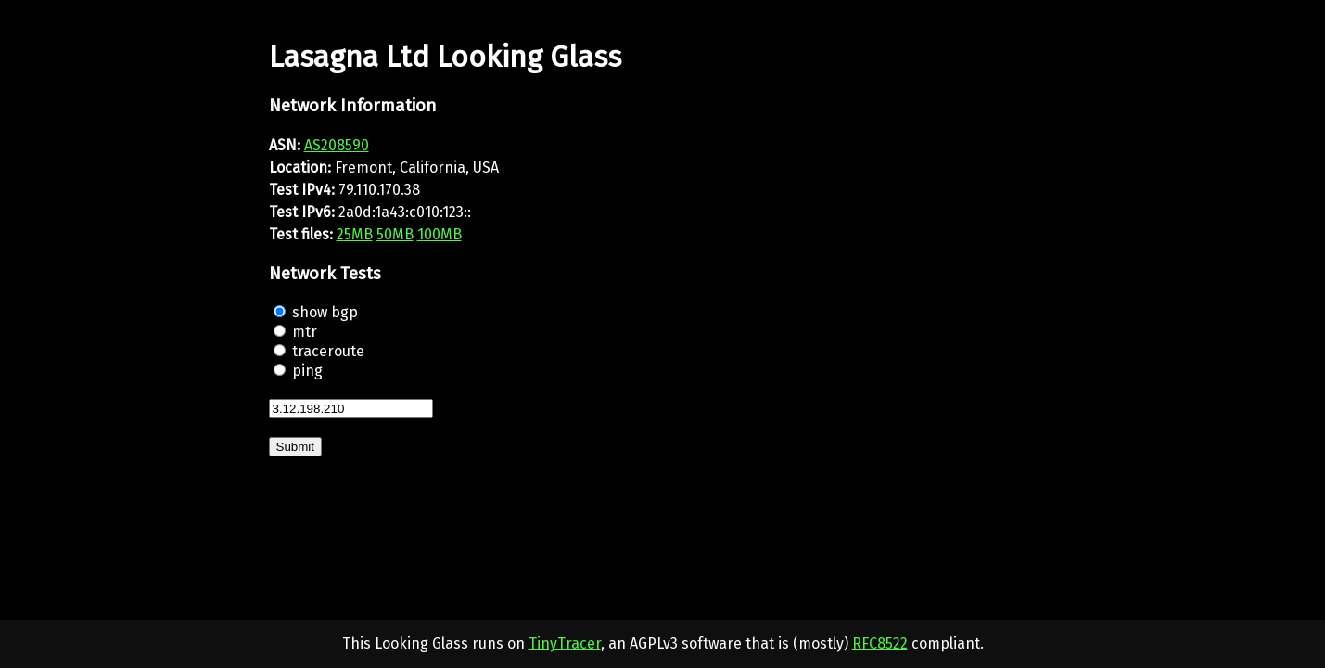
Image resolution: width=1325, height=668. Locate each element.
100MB (439, 234)
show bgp (325, 312)
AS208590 (336, 145)
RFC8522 (880, 643)
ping (307, 370)
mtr (304, 331)
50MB (395, 234)
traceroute (328, 351)
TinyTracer (565, 643)
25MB (355, 234)
